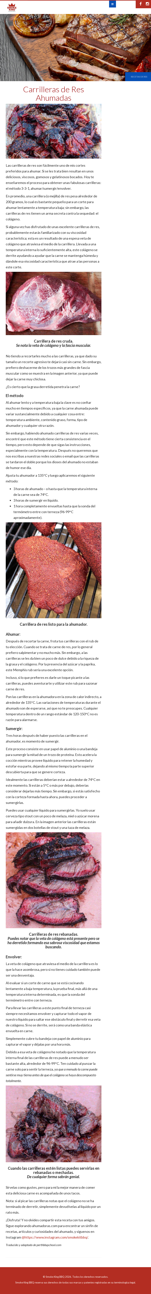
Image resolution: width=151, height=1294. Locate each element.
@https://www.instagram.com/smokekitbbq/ (55, 1237)
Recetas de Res (139, 76)
